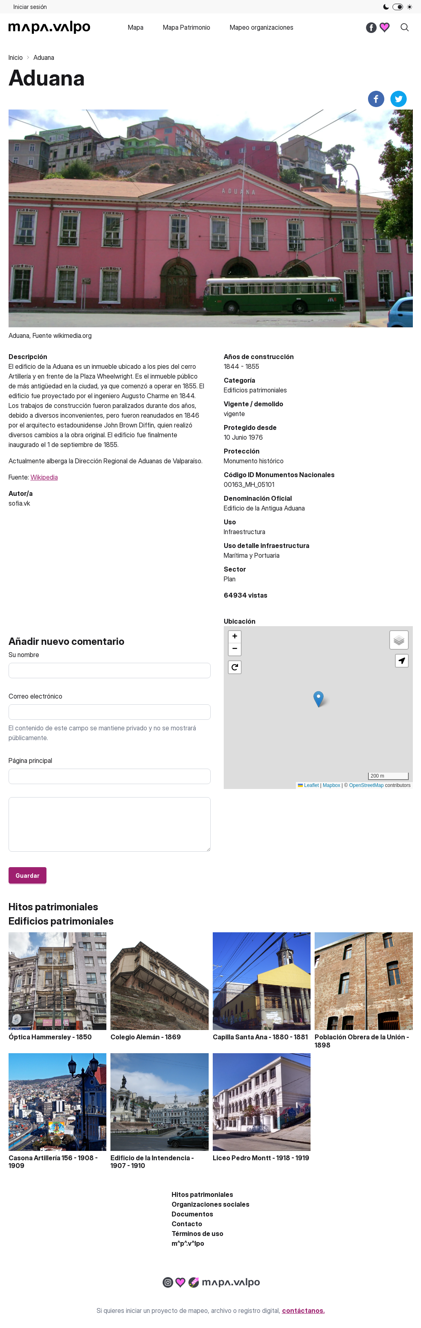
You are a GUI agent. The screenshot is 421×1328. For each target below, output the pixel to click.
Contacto (187, 1224)
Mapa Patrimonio (186, 27)
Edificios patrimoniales (255, 390)
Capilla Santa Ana (240, 1037)
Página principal (30, 760)
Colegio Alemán (135, 1037)
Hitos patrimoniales (202, 1194)
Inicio (16, 57)
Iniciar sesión (30, 6)
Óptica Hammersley (40, 1037)
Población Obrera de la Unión (360, 1037)
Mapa (135, 27)
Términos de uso (197, 1233)
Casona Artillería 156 (41, 1158)
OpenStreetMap (366, 785)
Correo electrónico (35, 696)
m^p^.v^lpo (188, 1243)
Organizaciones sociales (210, 1204)
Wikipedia (44, 477)
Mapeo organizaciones (261, 27)
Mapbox (331, 785)
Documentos (192, 1214)
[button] (318, 699)
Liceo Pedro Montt (242, 1158)
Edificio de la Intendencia (150, 1158)
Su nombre (24, 655)
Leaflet (308, 785)
